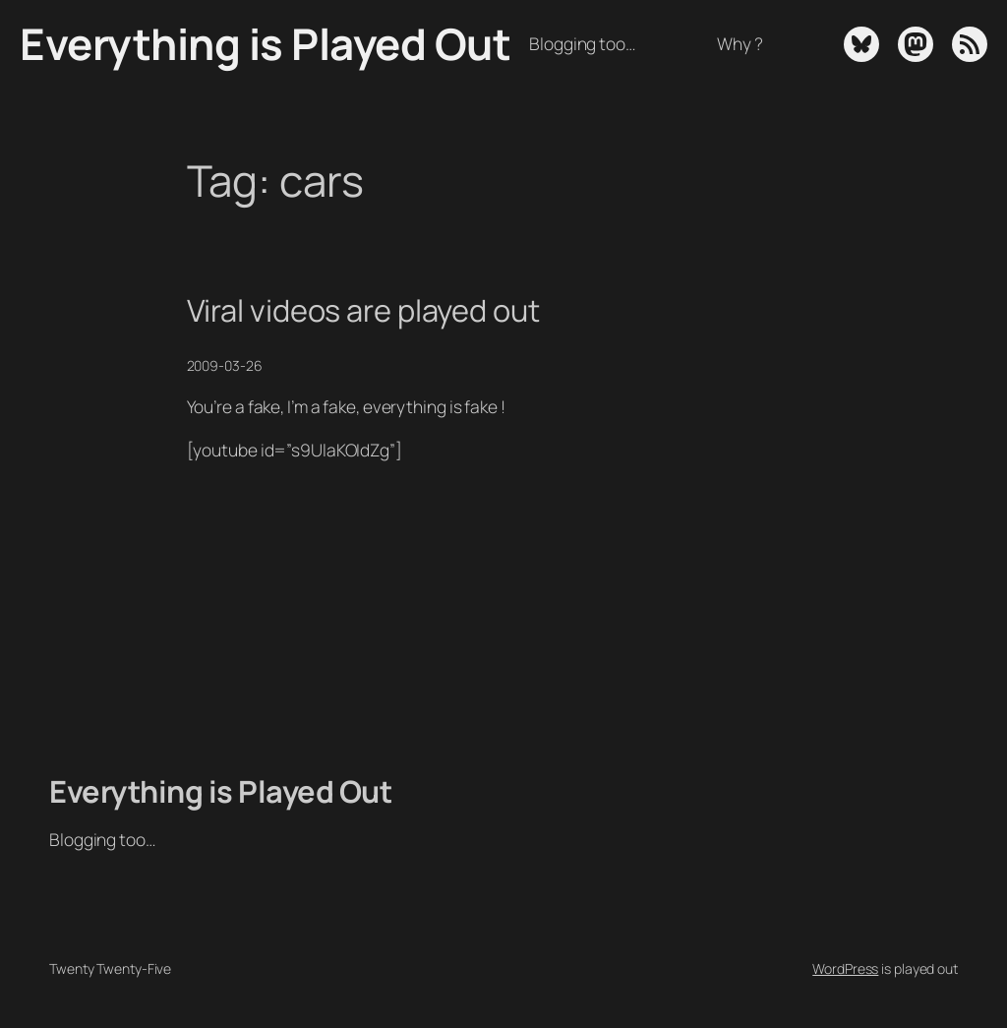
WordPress (845, 968)
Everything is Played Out (265, 43)
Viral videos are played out (363, 310)
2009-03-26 (225, 365)
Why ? (740, 43)
